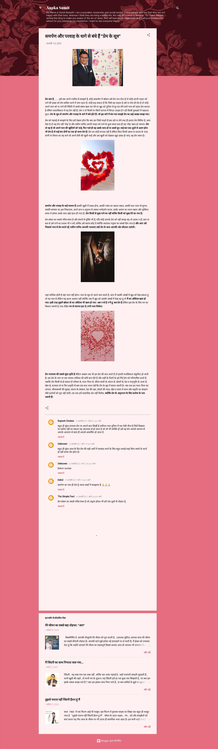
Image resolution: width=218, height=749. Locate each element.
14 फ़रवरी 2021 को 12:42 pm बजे (81, 463)
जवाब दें (61, 437)
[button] (148, 35)
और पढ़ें (147, 652)
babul (60, 479)
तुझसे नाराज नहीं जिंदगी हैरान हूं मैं (62, 699)
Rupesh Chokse (66, 420)
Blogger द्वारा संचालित (109, 740)
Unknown (62, 443)
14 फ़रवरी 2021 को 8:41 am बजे (88, 421)
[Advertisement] (169, 75)
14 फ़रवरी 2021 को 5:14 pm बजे (77, 480)
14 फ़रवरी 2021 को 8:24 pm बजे (88, 496)
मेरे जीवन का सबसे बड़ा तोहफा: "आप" (65, 625)
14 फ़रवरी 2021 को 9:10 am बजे (81, 444)
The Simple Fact (66, 496)
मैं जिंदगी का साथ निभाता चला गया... (64, 662)
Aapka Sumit (58, 7)
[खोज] (177, 8)
